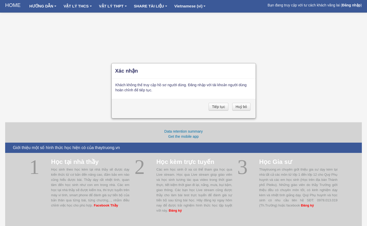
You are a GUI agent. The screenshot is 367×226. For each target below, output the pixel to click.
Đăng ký (175, 210)
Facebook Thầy (106, 205)
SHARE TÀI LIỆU (150, 6)
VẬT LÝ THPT (113, 6)
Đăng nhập (351, 5)
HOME (13, 5)
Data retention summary (183, 131)
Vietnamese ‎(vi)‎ (190, 6)
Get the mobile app (183, 136)
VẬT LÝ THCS (78, 6)
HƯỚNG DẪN (42, 6)
